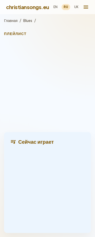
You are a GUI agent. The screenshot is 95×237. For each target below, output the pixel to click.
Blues (27, 20)
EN (55, 7)
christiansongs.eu (27, 7)
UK (76, 7)
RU (66, 7)
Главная (10, 20)
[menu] (86, 7)
